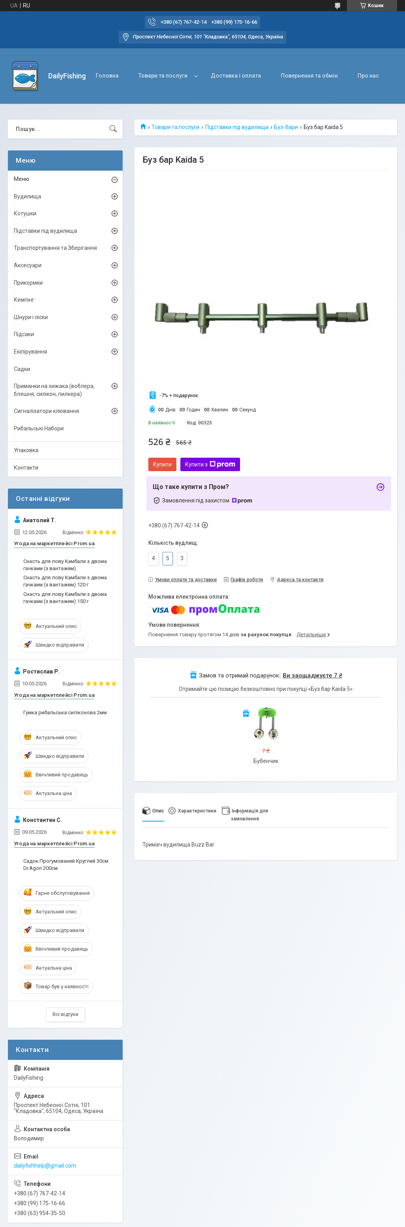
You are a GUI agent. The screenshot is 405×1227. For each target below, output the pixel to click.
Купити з (210, 464)
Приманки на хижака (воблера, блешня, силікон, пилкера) (54, 390)
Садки (22, 369)
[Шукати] (113, 129)
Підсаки (24, 334)
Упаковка (26, 450)
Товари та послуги (162, 75)
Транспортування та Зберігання (55, 248)
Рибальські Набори (39, 428)
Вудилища (27, 196)
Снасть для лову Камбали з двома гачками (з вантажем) (65, 564)
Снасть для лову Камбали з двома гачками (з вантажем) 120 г (65, 581)
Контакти (26, 467)
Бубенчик (266, 761)
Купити (162, 464)
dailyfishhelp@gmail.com (45, 1165)
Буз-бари (286, 127)
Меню (21, 179)
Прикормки (28, 283)
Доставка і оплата (236, 75)
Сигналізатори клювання (46, 411)
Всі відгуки (65, 1014)
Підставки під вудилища (237, 127)
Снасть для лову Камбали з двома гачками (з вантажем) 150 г (65, 597)
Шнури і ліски (31, 317)
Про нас (368, 75)
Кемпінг (24, 300)
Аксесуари (28, 265)
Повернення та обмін (309, 75)
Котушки (25, 213)
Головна (107, 75)
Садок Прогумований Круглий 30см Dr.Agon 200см (65, 864)
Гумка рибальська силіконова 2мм (65, 712)
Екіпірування (30, 351)
